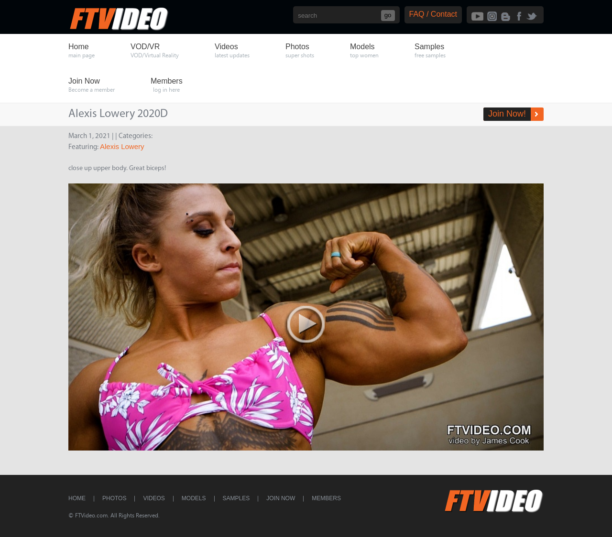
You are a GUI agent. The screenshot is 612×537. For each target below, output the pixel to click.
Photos (114, 498)
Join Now (280, 498)
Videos (153, 498)
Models (194, 498)
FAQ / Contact (433, 14)
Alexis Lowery (122, 146)
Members (326, 498)
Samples (236, 498)
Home (77, 498)
